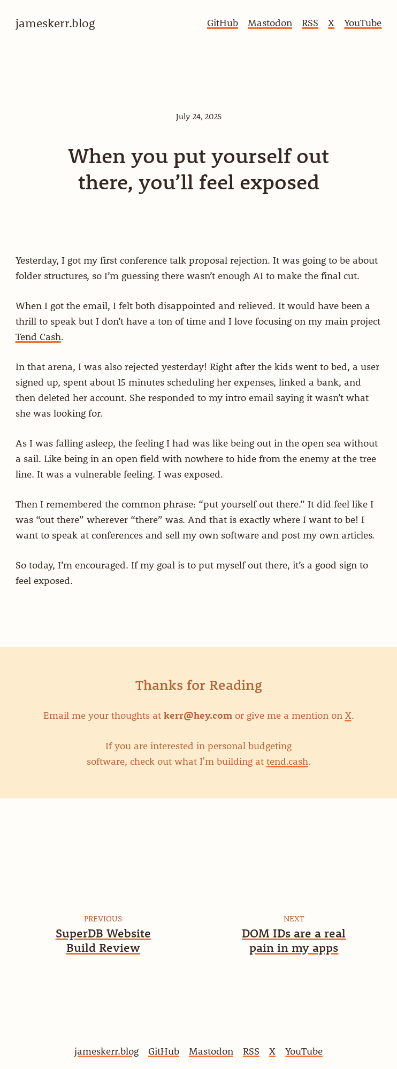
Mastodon (270, 23)
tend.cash (287, 761)
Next (294, 918)
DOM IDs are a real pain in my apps (294, 940)
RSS (310, 23)
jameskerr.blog (106, 1051)
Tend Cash (38, 336)
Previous (103, 918)
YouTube (362, 23)
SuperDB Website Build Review (103, 940)
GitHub (222, 23)
